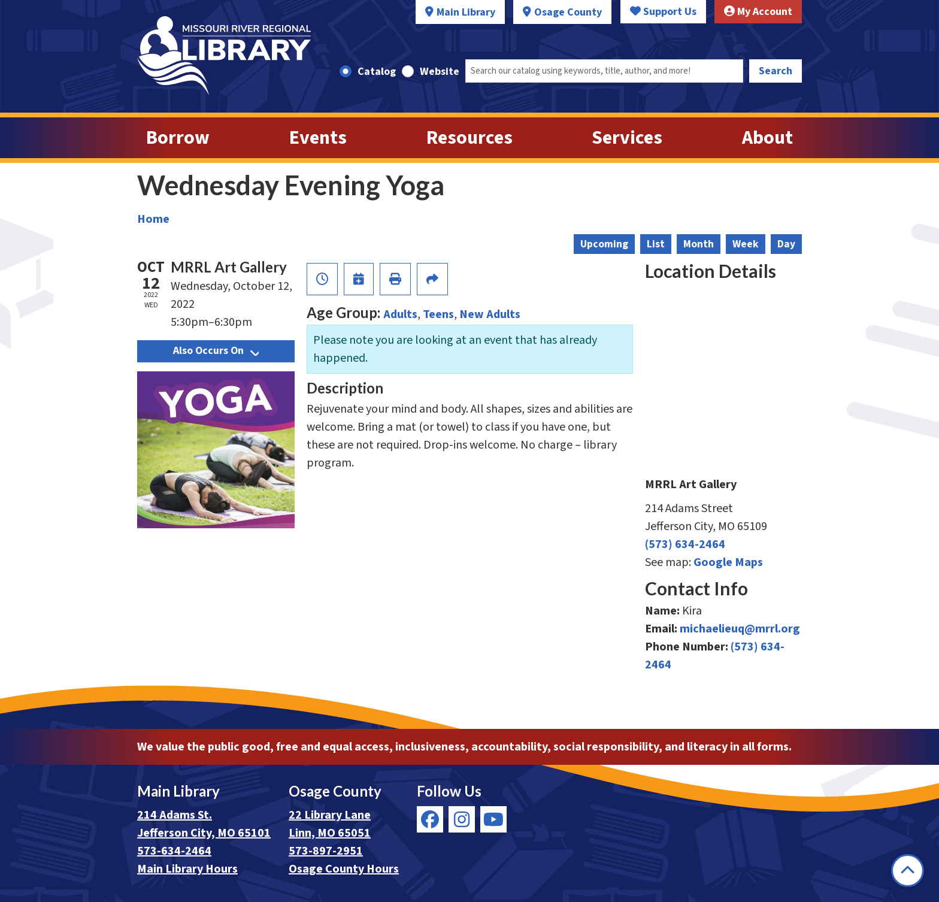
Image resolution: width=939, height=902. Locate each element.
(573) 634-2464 (685, 544)
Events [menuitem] (318, 138)
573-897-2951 (326, 851)
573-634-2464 (174, 851)
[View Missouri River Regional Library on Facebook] (430, 819)
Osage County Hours (344, 869)
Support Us (663, 11)
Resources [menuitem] (469, 138)
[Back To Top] (907, 870)
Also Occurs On (216, 350)
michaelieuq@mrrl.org (740, 628)
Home (153, 219)
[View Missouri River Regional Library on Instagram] (462, 819)
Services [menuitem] (627, 138)
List (656, 244)
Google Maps (728, 562)
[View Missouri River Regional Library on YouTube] (493, 819)
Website (439, 71)
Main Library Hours (187, 869)
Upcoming (604, 244)
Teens (438, 314)
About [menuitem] (767, 138)
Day (786, 244)
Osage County (568, 12)
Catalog (377, 71)
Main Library (466, 12)
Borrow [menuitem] (178, 138)
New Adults (489, 314)
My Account (758, 11)
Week (745, 244)
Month (698, 244)
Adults (400, 314)
